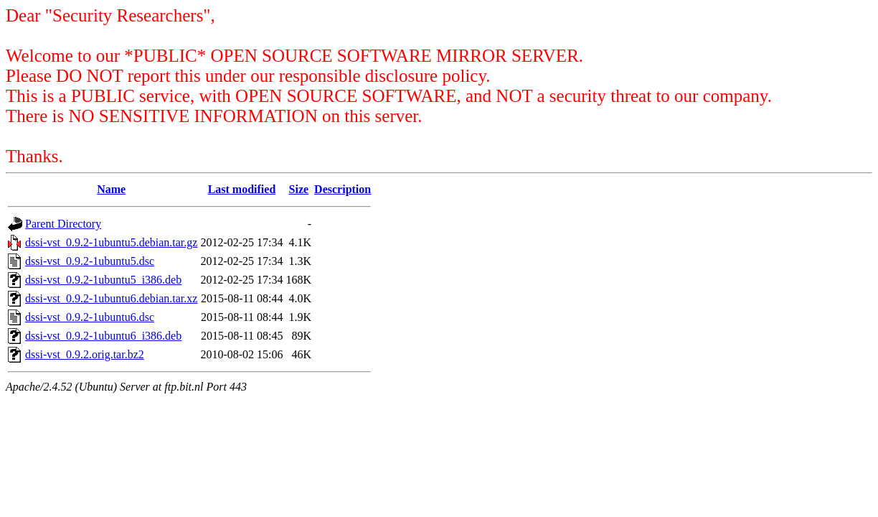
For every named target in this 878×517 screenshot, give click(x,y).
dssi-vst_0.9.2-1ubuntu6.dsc (89, 317)
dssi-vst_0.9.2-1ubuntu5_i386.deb (103, 280)
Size (299, 189)
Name (111, 189)
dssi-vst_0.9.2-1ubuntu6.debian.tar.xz (111, 298)
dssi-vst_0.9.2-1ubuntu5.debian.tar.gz (111, 242)
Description (342, 189)
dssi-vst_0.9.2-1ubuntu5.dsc (89, 261)
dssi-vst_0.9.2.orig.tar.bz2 (84, 354)
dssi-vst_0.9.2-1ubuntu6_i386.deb (103, 336)
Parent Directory (63, 224)
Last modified (242, 189)
